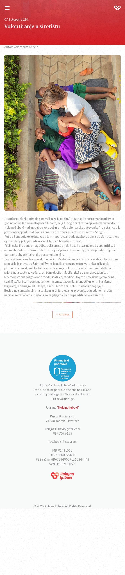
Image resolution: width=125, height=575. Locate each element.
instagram (70, 441)
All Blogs (62, 314)
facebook (54, 441)
